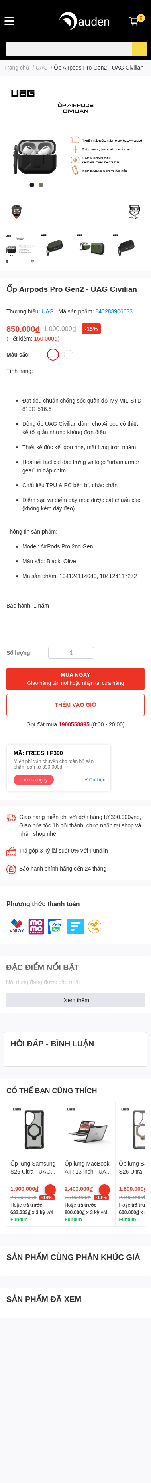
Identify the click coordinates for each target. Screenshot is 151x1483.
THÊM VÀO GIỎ (75, 704)
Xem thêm (76, 1000)
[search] (139, 49)
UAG (48, 311)
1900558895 (74, 724)
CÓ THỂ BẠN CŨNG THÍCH (51, 1090)
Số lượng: (19, 652)
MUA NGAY (75, 679)
